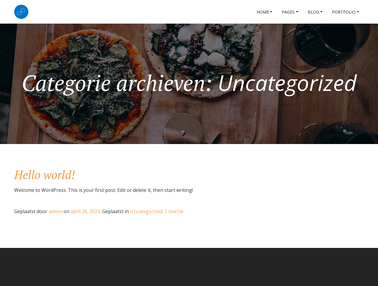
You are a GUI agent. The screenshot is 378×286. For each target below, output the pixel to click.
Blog (313, 12)
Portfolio (344, 12)
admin (55, 211)
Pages (288, 12)
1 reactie (173, 211)
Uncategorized (146, 211)
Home (263, 12)
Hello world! (44, 174)
